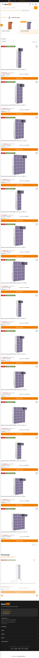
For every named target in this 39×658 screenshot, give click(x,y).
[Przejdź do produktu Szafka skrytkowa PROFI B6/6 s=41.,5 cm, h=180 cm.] (19, 199)
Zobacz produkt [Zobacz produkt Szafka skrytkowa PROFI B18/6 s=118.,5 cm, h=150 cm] (19, 540)
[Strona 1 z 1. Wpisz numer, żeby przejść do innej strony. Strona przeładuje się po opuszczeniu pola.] (36, 42)
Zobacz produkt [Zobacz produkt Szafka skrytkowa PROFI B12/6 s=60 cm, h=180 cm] (19, 113)
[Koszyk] (35, 4)
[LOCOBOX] (7, 4)
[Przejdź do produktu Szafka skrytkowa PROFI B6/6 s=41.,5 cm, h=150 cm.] (19, 448)
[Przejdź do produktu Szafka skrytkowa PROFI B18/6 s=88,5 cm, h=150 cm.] (19, 376)
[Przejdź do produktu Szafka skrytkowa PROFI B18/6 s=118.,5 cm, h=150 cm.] (19, 519)
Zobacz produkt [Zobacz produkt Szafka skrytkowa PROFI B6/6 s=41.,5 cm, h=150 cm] (19, 469)
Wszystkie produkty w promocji (8, 556)
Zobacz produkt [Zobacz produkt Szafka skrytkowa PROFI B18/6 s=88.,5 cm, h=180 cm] (19, 149)
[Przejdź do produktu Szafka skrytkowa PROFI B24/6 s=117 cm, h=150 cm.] (19, 412)
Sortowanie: (3, 38)
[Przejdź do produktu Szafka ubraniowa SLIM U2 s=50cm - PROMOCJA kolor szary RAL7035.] (18, 570)
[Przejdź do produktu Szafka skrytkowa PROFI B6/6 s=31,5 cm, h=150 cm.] (19, 305)
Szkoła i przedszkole (9, 10)
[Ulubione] (30, 4)
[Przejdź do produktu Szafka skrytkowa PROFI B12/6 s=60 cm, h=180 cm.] (19, 92)
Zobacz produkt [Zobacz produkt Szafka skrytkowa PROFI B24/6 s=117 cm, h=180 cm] (19, 185)
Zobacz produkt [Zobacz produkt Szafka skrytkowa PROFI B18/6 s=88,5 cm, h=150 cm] (19, 398)
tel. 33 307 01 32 (6, 613)
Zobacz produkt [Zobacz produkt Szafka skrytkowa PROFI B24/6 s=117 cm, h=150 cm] (19, 434)
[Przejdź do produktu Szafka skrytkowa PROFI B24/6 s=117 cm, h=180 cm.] (19, 163)
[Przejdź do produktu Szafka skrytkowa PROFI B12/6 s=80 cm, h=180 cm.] (19, 234)
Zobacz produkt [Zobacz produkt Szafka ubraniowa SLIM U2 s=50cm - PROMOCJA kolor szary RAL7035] (18, 592)
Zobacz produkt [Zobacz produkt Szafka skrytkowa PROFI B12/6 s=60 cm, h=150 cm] (19, 362)
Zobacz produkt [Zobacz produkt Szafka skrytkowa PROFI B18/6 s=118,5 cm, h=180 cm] (19, 291)
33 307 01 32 (25, 1)
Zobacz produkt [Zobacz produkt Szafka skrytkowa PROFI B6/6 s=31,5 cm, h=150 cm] (19, 327)
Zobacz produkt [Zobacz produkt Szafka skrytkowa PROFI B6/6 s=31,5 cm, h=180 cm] (19, 78)
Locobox (2, 10)
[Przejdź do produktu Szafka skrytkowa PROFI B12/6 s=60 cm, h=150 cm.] (19, 341)
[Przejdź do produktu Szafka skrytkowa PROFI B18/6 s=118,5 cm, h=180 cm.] (19, 270)
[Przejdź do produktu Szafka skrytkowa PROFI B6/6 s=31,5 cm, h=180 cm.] (19, 56)
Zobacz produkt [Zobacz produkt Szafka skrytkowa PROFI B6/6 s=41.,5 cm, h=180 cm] (19, 220)
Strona (33, 41)
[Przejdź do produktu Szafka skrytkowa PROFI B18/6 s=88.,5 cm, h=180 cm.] (19, 127)
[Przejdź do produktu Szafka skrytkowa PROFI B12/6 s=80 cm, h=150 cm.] (19, 483)
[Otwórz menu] (3, 4)
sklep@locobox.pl (6, 611)
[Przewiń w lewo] (2, 25)
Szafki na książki (18, 10)
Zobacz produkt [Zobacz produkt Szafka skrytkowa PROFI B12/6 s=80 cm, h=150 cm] (19, 505)
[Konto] (32, 4)
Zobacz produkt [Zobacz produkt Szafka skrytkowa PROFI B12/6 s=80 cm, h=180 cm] (19, 256)
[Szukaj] (18, 7)
